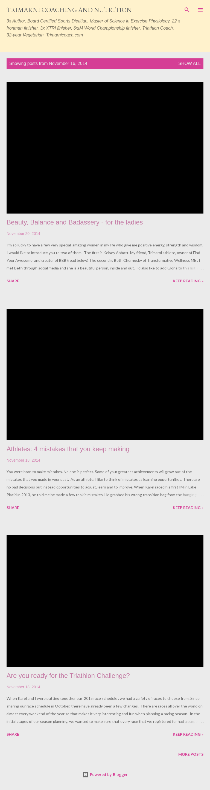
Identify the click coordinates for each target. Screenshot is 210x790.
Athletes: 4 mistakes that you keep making (68, 449)
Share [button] (13, 281)
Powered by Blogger (105, 774)
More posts (190, 754)
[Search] (187, 10)
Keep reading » (188, 281)
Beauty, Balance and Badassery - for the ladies (75, 222)
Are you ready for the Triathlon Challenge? (68, 675)
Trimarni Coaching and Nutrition (69, 9)
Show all (189, 63)
